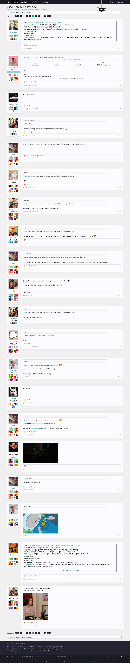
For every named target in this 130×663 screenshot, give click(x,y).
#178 (119, 535)
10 (36, 16)
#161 (119, 48)
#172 (119, 347)
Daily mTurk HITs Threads (22, 9)
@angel (25, 281)
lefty (13, 291)
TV (25, 550)
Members (24, 2)
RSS (121, 656)
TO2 (25, 554)
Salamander (13, 32)
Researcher (36, 25)
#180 (119, 626)
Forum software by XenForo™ (22, 657)
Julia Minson (36, 548)
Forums (15, 2)
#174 (119, 403)
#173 (119, 376)
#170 (119, 295)
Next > (49, 16)
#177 (119, 489)
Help (114, 657)
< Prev (17, 16)
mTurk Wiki (33, 2)
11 (39, 16)
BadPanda (13, 555)
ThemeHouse (32, 659)
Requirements (29, 564)
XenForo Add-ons (42, 657)
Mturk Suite (72, 570)
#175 (119, 435)
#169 (119, 269)
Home (8, 2)
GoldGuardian (27, 211)
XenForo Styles (53, 657)
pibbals (13, 398)
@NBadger (35, 428)
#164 (119, 135)
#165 (119, 159)
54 (45, 16)
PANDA (60, 23)
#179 (119, 579)
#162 (119, 85)
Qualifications (29, 37)
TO (25, 27)
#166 (119, 187)
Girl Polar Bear (13, 341)
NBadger (25, 187)
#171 (119, 320)
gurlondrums (26, 469)
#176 (119, 469)
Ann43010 (13, 130)
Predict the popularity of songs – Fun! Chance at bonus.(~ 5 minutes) (51, 545)
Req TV (64, 25)
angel (13, 154)
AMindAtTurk (13, 67)
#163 (119, 109)
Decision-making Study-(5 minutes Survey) (42, 23)
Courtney (26, 57)
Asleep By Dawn (13, 104)
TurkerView (81, 78)
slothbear (13, 370)
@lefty (25, 144)
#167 (119, 211)
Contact (57, 25)
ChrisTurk (37, 9)
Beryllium (108, 657)
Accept (78, 545)
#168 (119, 243)
